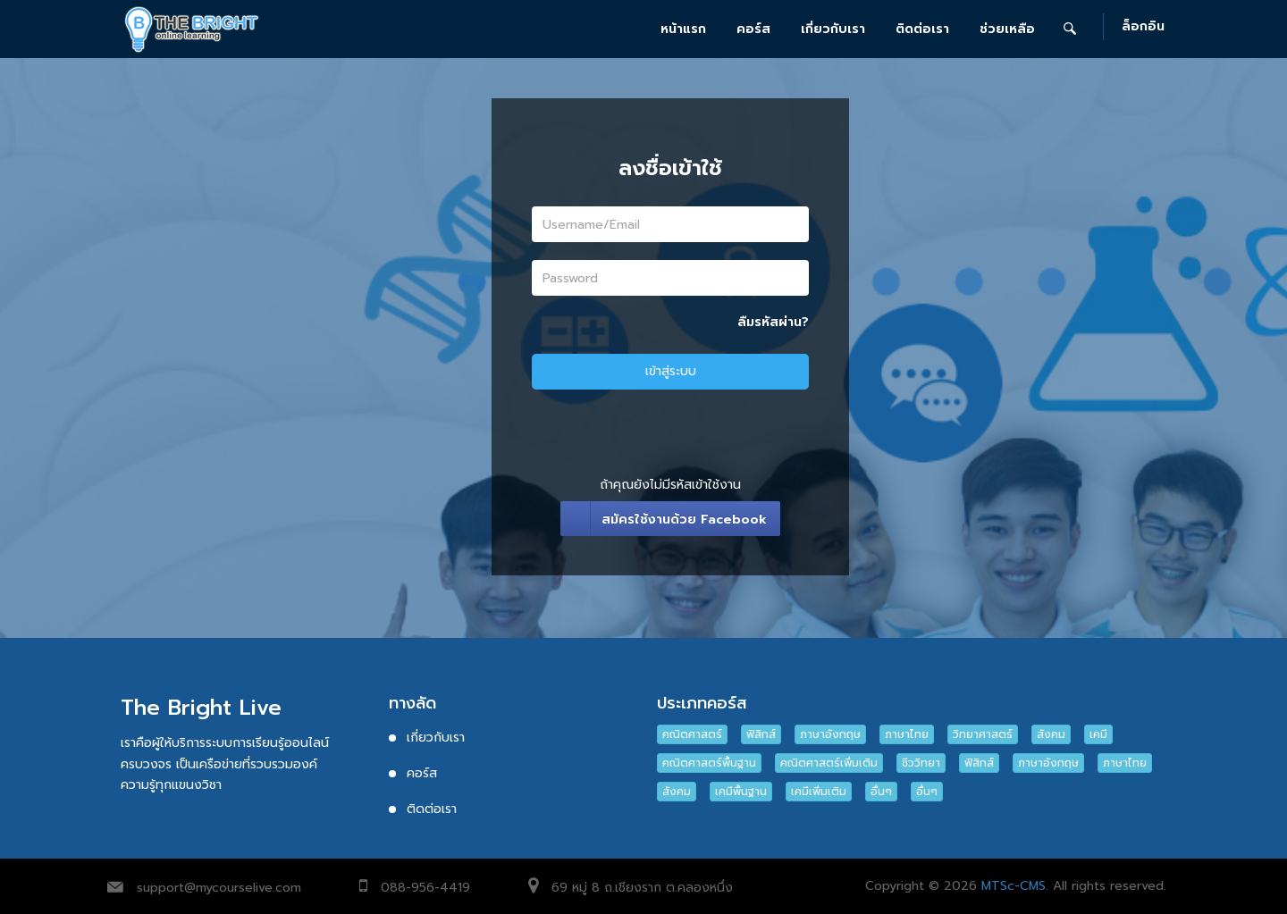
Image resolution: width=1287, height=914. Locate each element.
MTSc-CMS (1013, 885)
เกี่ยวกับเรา (833, 29)
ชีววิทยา (921, 763)
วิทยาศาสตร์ (983, 734)
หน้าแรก (683, 29)
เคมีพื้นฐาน (741, 792)
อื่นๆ (881, 792)
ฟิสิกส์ (761, 734)
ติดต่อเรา (922, 29)
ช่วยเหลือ (1007, 29)
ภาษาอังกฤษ (830, 734)
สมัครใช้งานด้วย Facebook (684, 519)
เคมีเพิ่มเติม (818, 792)
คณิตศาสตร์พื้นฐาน (709, 763)
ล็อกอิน (1143, 27)
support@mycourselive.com (219, 887)
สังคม (1051, 734)
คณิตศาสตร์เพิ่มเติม (829, 763)
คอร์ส (753, 29)
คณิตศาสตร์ (692, 734)
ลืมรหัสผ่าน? (773, 322)
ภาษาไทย (907, 734)
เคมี (1098, 734)
